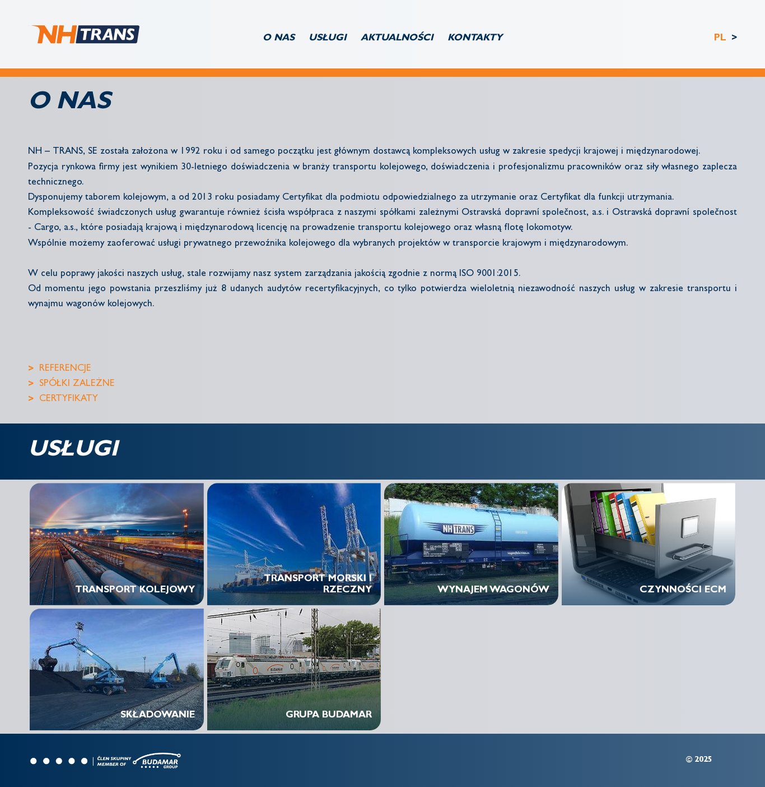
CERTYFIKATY (68, 399)
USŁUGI (328, 38)
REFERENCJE (65, 369)
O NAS (279, 38)
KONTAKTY (474, 38)
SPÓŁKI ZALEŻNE (77, 384)
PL (721, 38)
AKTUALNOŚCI (397, 38)
